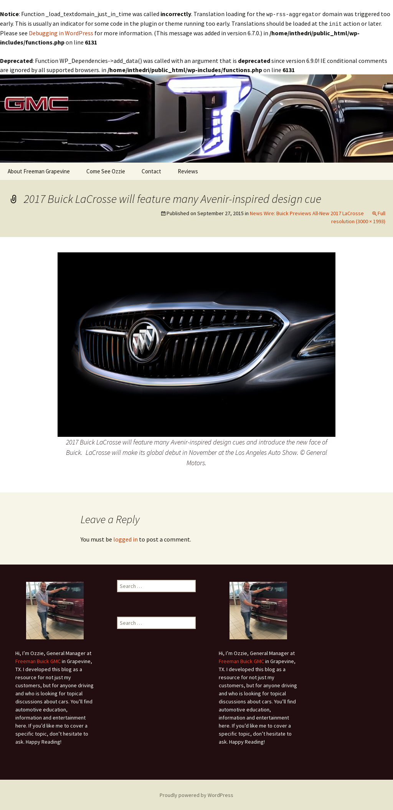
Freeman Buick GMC (38, 660)
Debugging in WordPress (61, 32)
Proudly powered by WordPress (196, 794)
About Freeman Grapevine (39, 170)
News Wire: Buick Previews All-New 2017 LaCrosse (307, 212)
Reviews (188, 170)
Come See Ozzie (105, 170)
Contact (151, 170)
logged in (125, 538)
